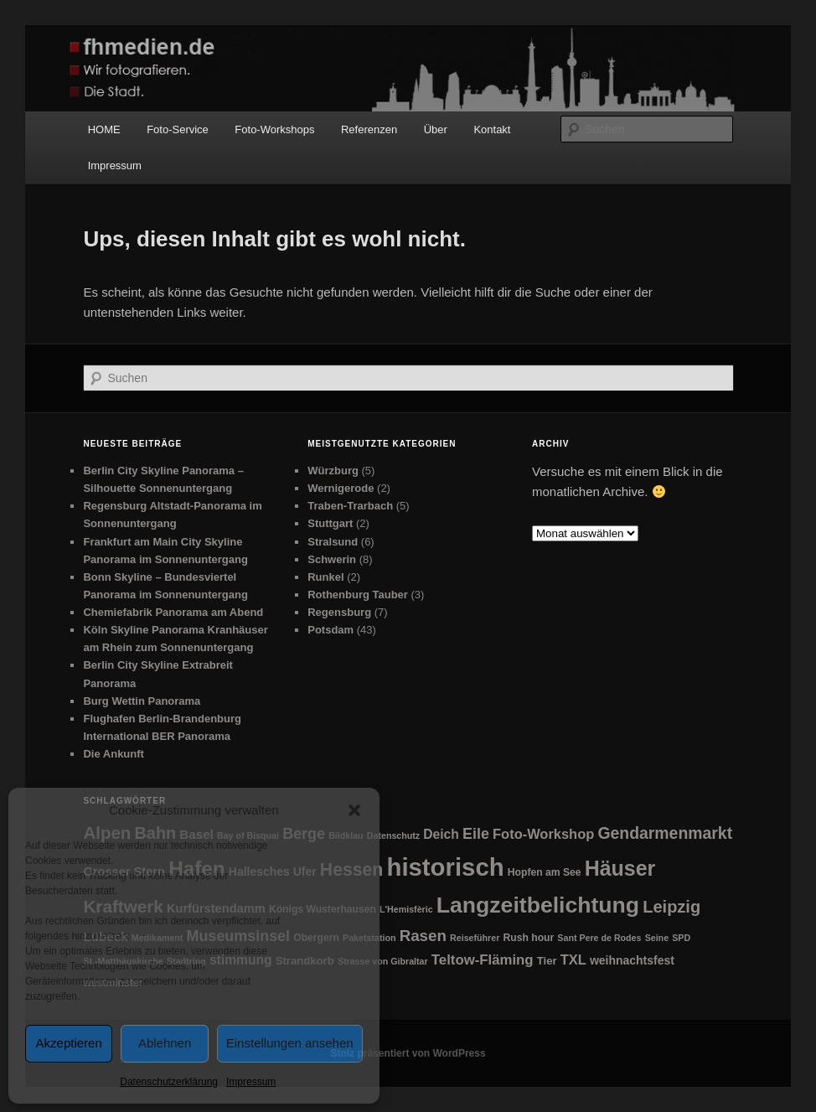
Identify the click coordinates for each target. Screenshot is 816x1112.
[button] (354, 810)
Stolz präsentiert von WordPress (407, 1053)
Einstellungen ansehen (290, 1043)
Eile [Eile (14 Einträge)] (475, 833)
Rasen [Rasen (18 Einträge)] (423, 935)
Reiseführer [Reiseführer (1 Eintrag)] (474, 938)
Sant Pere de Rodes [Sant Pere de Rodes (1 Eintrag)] (599, 938)
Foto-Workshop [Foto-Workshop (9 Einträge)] (543, 833)
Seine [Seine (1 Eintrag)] (657, 938)
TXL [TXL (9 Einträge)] (573, 959)
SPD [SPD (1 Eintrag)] (681, 938)
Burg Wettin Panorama (141, 701)
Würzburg (333, 470)
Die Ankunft (113, 753)
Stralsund (332, 541)
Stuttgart (330, 523)
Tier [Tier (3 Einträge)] (547, 960)
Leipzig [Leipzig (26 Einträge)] (671, 906)
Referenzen (369, 129)
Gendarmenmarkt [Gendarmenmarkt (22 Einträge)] (664, 833)
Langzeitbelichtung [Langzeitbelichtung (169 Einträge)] (537, 905)
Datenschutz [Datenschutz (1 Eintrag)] (393, 835)
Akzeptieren (69, 1043)
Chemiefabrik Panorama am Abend (173, 612)
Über (435, 129)
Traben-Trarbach (350, 505)
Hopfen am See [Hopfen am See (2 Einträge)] (544, 872)
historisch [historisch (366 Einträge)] (445, 867)
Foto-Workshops (274, 129)
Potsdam (330, 629)
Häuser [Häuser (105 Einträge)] (620, 868)
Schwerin (331, 559)
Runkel (325, 577)
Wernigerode (340, 488)
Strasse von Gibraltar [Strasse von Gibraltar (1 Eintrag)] (383, 961)
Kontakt (491, 129)
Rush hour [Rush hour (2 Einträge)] (528, 938)
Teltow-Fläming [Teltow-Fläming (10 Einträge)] (482, 960)
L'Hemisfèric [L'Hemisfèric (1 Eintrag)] (406, 909)
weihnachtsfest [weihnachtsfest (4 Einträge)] (632, 960)
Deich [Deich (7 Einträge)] (441, 834)
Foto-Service (178, 129)
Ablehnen (164, 1043)
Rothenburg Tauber (357, 594)
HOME (104, 129)
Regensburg (339, 612)
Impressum (251, 1082)
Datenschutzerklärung (169, 1082)
